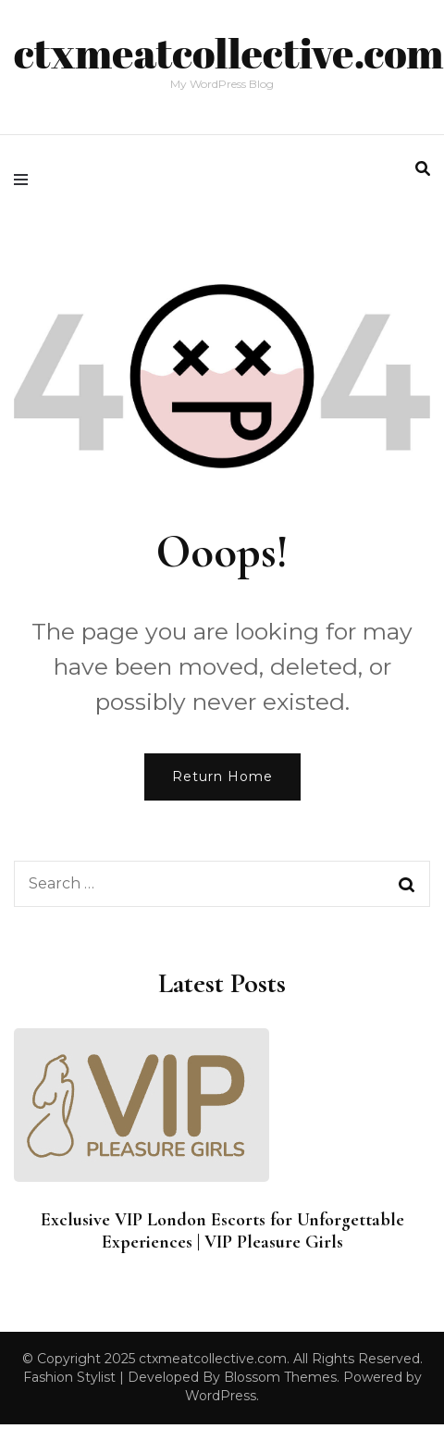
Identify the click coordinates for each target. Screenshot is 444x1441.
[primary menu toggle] (25, 179)
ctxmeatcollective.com (229, 52)
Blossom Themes (280, 1377)
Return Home (222, 776)
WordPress (220, 1395)
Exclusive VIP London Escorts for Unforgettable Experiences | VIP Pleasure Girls (222, 1231)
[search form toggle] (422, 169)
